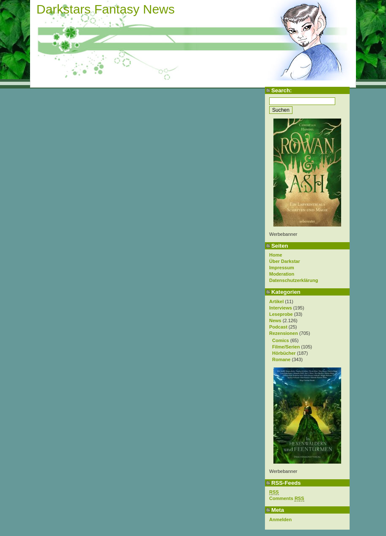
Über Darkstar (284, 261)
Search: (281, 90)
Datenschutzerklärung (293, 280)
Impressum (281, 267)
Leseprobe (281, 314)
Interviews (280, 307)
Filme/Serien (286, 346)
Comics (280, 340)
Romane (281, 359)
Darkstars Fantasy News (105, 9)
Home (275, 254)
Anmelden (280, 519)
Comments (286, 498)
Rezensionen (283, 333)
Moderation (281, 273)
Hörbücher (284, 353)
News (275, 320)
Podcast (278, 326)
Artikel (276, 301)
